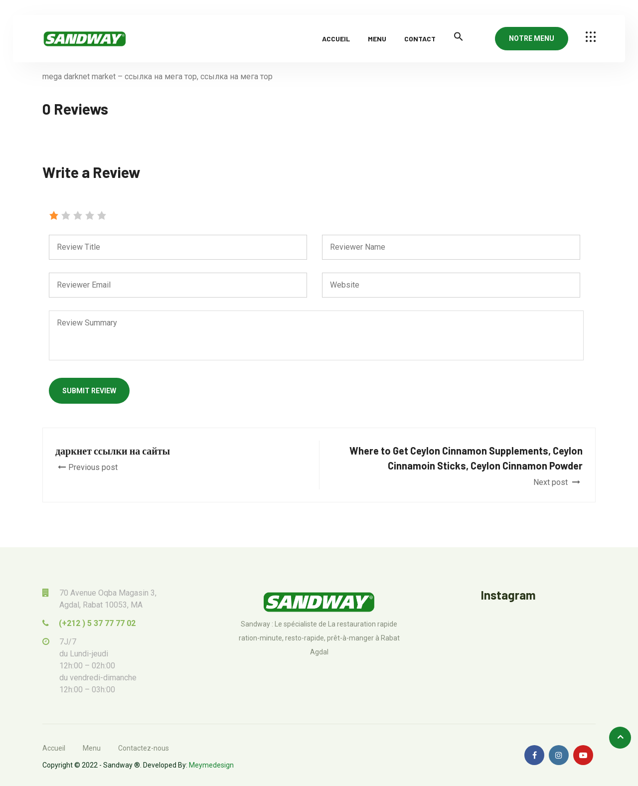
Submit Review (89, 391)
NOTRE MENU (531, 38)
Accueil (336, 38)
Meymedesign (211, 765)
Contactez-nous (143, 748)
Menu (377, 38)
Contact (420, 38)
